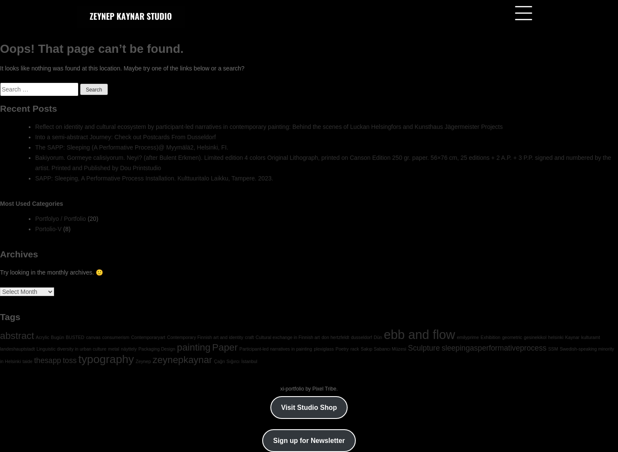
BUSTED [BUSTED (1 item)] (75, 337)
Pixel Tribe (324, 389)
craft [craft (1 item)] (249, 337)
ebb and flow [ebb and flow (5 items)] (419, 334)
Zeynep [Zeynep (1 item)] (143, 361)
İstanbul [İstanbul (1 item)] (249, 361)
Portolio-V (48, 229)
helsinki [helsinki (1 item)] (555, 337)
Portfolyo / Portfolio (60, 218)
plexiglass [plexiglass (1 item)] (324, 348)
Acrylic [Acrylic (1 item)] (42, 337)
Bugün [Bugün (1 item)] (57, 337)
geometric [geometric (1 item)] (512, 337)
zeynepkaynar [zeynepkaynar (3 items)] (182, 359)
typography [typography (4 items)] (106, 359)
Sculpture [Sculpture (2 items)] (424, 348)
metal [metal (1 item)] (113, 348)
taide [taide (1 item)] (27, 361)
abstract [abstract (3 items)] (17, 335)
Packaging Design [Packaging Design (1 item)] (156, 348)
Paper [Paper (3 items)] (225, 347)
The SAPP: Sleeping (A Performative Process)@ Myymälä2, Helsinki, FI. (131, 147)
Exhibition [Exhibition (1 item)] (490, 337)
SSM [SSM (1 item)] (553, 348)
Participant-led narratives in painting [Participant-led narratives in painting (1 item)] (275, 348)
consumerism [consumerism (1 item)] (115, 337)
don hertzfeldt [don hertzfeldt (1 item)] (335, 337)
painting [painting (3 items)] (193, 347)
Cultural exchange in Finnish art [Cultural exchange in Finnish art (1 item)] (287, 337)
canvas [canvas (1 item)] (93, 337)
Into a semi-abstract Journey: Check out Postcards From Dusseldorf (125, 137)
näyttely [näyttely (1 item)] (129, 348)
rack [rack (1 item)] (355, 348)
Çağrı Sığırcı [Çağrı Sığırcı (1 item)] (226, 361)
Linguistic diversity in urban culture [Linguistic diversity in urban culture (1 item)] (71, 348)
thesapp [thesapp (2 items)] (47, 360)
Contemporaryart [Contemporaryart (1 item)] (148, 337)
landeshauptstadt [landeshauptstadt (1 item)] (17, 348)
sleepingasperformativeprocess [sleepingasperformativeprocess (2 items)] (494, 348)
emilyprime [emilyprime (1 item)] (468, 337)
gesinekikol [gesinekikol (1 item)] (535, 337)
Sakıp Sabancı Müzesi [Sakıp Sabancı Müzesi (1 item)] (383, 348)
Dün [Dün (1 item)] (378, 337)
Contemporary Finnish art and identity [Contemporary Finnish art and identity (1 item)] (205, 337)
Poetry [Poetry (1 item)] (342, 348)
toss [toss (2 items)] (69, 360)
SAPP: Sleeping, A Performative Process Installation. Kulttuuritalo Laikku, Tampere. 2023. (154, 178)
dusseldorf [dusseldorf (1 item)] (361, 337)
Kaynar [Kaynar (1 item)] (572, 337)
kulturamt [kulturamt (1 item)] (590, 337)
